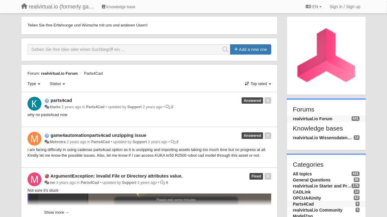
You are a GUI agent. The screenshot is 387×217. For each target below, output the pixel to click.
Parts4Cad (93, 73)
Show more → (56, 212)
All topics (302, 173)
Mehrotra (58, 142)
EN (314, 6)
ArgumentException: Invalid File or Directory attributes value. (116, 175)
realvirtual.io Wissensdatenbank (323, 137)
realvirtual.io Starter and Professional (322, 186)
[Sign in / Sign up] (345, 7)
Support (134, 107)
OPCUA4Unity (307, 198)
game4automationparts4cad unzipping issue (98, 135)
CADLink (302, 192)
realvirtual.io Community (318, 210)
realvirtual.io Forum (59, 73)
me (52, 183)
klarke (55, 107)
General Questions (311, 180)
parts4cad (61, 100)
